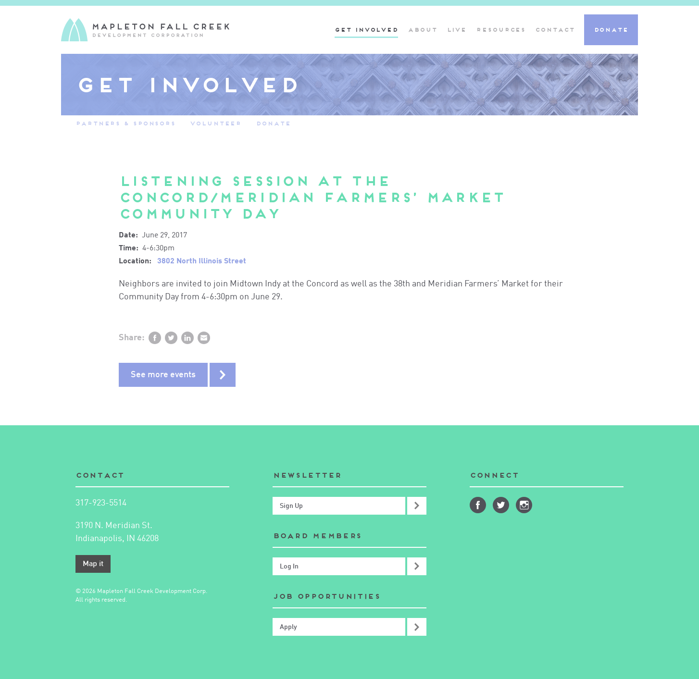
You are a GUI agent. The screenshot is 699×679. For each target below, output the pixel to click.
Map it (93, 564)
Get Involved (366, 29)
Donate (611, 29)
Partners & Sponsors (125, 123)
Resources (500, 29)
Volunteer (215, 123)
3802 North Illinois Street (201, 261)
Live (457, 29)
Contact (554, 29)
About (422, 29)
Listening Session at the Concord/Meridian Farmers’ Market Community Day (312, 197)
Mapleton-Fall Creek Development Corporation (145, 29)
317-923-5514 (100, 503)
